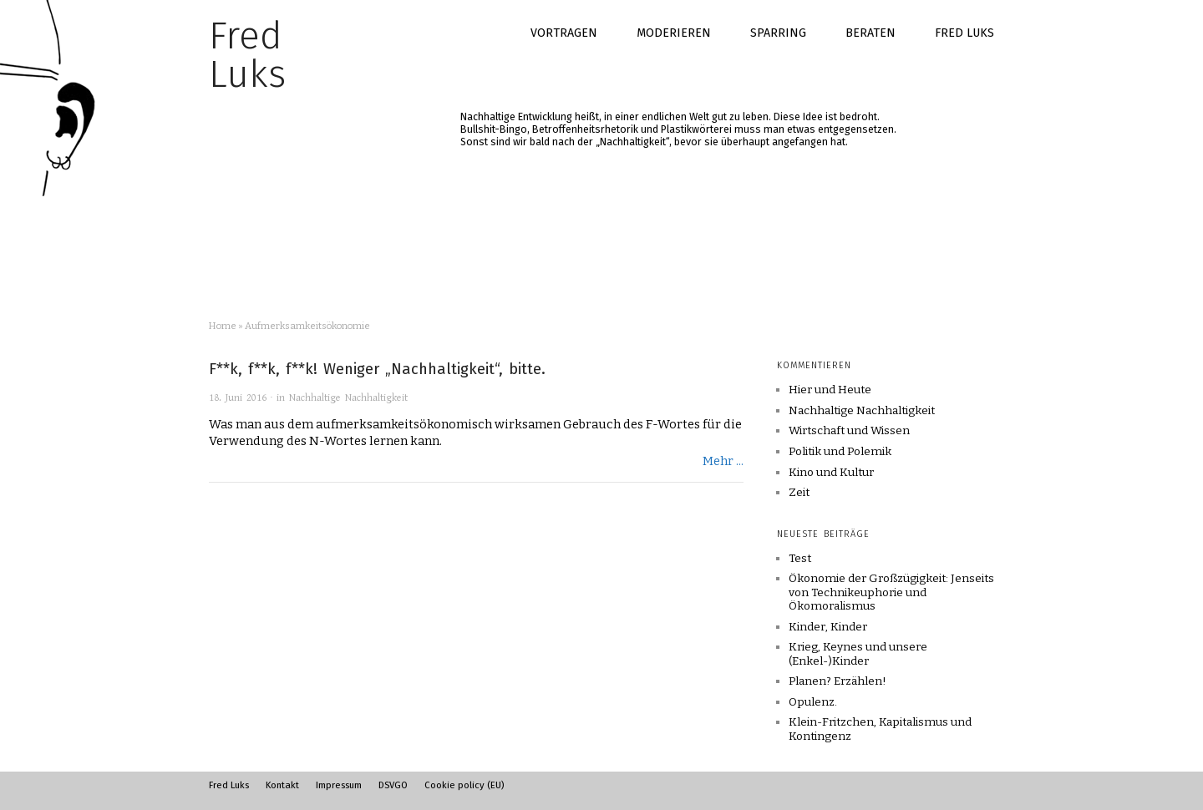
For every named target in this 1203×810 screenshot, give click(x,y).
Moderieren (674, 33)
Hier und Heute (830, 390)
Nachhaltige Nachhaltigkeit (348, 398)
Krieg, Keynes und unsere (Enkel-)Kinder (858, 653)
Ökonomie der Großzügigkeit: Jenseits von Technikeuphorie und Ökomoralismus (891, 592)
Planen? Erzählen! (837, 681)
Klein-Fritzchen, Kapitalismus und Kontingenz (880, 728)
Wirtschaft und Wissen (849, 431)
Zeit (799, 492)
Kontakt (282, 785)
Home (222, 326)
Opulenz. (813, 702)
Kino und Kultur (831, 472)
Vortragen (563, 33)
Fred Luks (964, 33)
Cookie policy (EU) (464, 785)
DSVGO (393, 785)
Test (800, 558)
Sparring (778, 33)
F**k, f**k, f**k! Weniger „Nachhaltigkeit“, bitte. (377, 369)
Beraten (870, 33)
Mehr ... (723, 460)
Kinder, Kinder (828, 627)
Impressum (339, 785)
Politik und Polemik (840, 451)
